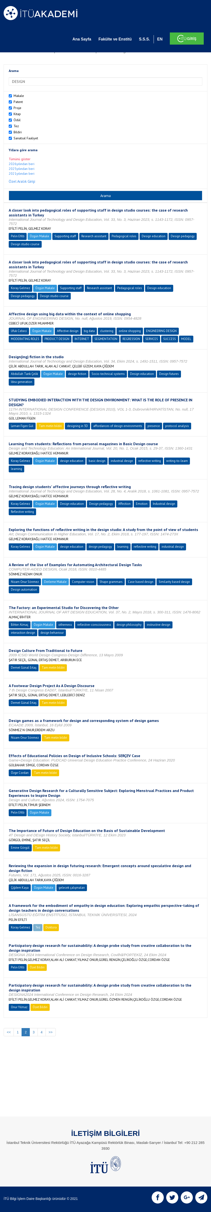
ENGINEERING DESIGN (161, 331)
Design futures (169, 374)
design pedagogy (100, 547)
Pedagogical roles (124, 236)
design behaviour (52, 633)
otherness (65, 625)
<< (9, 1032)
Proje (17, 108)
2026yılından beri (21, 164)
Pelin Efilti (17, 236)
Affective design (67, 331)
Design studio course (25, 244)
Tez (16, 126)
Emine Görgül (20, 848)
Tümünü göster (20, 159)
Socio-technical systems (108, 374)
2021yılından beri (21, 173)
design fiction (77, 374)
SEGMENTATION (105, 339)
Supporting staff (65, 236)
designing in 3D (77, 426)
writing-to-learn (177, 461)
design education (71, 461)
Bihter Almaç (19, 625)
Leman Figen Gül (22, 426)
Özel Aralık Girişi (22, 181)
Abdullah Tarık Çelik (24, 374)
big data (89, 331)
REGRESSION (131, 339)
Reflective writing (22, 512)
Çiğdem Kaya (20, 888)
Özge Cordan (20, 773)
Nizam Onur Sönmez (25, 582)
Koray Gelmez (20, 288)
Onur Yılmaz (19, 1007)
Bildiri (18, 132)
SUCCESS (169, 339)
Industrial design (164, 504)
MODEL (186, 339)
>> (51, 1032)
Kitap (17, 114)
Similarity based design (174, 582)
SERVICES (151, 339)
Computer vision (83, 582)
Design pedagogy (183, 236)
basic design (97, 461)
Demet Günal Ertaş (23, 667)
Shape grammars (111, 582)
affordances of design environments (117, 426)
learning (16, 469)
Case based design (140, 582)
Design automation (24, 589)
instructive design (158, 625)
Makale (19, 96)
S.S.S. (144, 39)
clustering (106, 331)
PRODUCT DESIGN (57, 339)
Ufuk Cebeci (19, 331)
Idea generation (21, 382)
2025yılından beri (21, 168)
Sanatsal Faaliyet (26, 138)
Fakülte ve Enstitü (115, 39)
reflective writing (149, 461)
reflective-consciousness (94, 625)
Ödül (17, 120)
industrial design (122, 461)
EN (160, 39)
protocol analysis (177, 426)
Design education (153, 236)
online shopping (130, 331)
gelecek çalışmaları (72, 888)
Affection (124, 504)
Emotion (142, 504)
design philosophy (129, 625)
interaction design (23, 633)
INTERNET (82, 339)
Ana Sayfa (81, 39)
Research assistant (93, 236)
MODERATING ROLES (25, 339)
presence (154, 426)
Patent (18, 102)
